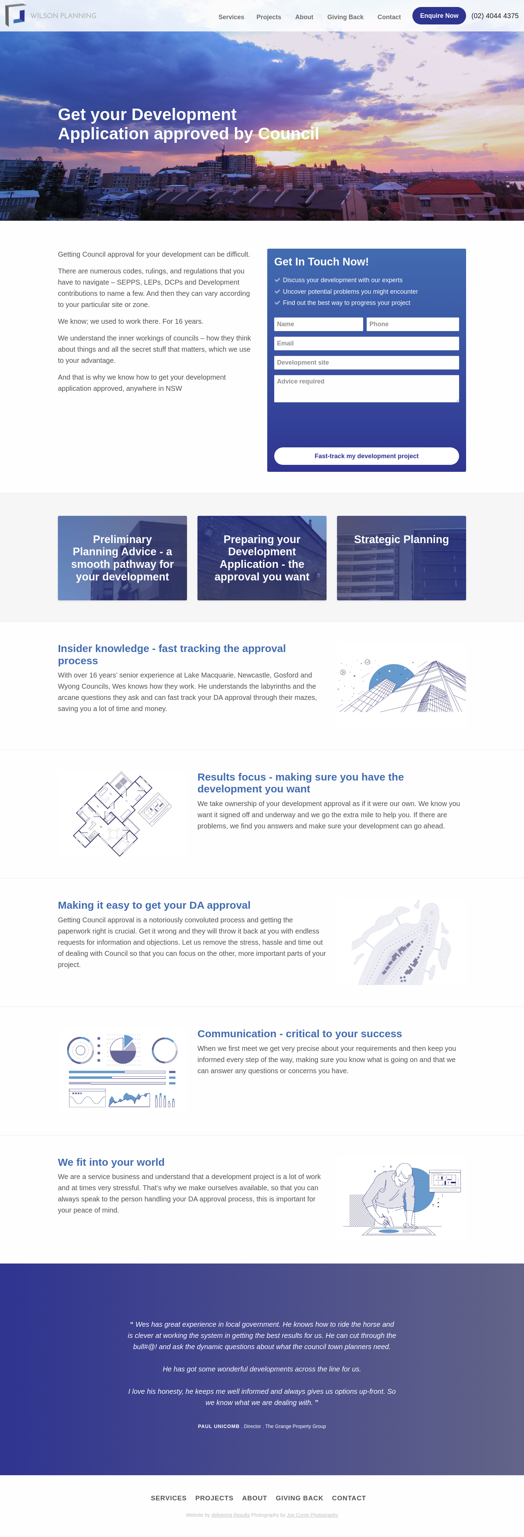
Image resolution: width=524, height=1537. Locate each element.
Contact (389, 17)
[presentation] (327, 421)
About (304, 17)
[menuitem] (233, 17)
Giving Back (345, 17)
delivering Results (230, 1515)
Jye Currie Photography (312, 1515)
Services (231, 17)
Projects (268, 17)
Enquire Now (439, 15)
